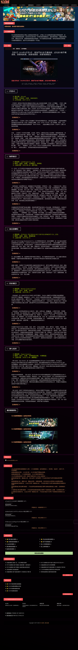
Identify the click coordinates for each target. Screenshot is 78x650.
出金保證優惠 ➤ (11, 544)
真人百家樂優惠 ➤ (46, 544)
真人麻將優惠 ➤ (45, 546)
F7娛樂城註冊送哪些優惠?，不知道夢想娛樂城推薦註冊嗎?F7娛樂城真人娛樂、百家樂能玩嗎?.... (38, 489)
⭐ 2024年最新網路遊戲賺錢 (14, 584)
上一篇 (7, 45)
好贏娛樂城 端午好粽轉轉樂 (48, 565)
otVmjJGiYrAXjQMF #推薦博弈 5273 (15, 501)
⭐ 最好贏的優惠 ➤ (12, 539)
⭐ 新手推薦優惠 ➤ (46, 541)
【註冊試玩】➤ (15, 117)
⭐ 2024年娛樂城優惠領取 (13, 588)
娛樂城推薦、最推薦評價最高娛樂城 (14, 26)
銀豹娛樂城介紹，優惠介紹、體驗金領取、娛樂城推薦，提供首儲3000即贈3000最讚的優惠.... (37, 481)
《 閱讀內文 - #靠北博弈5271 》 (39, 528)
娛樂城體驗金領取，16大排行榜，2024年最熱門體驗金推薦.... (28, 472)
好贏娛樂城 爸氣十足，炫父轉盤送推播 (17, 562)
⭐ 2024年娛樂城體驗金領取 (14, 586)
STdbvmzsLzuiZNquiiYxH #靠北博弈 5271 (17, 521)
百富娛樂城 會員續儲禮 (12, 569)
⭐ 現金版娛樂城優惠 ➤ (48, 539)
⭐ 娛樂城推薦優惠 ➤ (13, 541)
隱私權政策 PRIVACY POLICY (15, 615)
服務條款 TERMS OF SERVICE (15, 613)
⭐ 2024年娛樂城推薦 (12, 590)
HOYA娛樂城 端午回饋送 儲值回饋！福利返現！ (19, 565)
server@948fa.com (12, 460)
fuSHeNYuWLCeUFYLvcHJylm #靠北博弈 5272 (18, 511)
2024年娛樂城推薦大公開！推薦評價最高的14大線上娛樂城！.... (29, 476)
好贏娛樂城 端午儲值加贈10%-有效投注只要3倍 (53, 567)
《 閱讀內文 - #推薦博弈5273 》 (39, 507)
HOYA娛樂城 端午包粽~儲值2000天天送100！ (53, 562)
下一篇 (67, 45)
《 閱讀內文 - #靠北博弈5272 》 (39, 517)
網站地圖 (47, 623)
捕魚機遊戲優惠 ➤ (12, 546)
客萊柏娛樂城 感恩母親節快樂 (48, 571)
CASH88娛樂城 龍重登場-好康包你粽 (50, 569)
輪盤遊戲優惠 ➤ (11, 549)
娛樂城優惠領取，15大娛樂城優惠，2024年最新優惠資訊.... (28, 474)
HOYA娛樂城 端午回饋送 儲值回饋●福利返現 (18, 567)
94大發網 (42, 623)
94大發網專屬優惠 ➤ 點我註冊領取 (21, 416)
